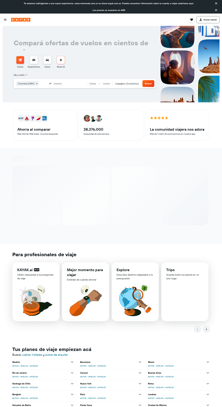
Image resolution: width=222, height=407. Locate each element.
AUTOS (15, 366)
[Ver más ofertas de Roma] (208, 384)
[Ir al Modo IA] (61, 60)
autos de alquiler (56, 355)
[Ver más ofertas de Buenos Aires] (208, 373)
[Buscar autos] (47, 60)
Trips (170, 271)
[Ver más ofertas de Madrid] (72, 362)
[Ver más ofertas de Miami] (208, 362)
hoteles (37, 355)
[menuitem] (20, 62)
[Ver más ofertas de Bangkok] (72, 394)
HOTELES (34, 366)
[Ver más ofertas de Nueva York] (140, 384)
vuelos (26, 355)
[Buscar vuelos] (20, 60)
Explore (123, 271)
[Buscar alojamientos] (34, 60)
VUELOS (24, 366)
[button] (216, 3)
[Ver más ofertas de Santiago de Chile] (72, 384)
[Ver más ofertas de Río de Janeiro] (72, 373)
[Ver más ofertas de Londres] (208, 394)
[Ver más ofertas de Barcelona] (140, 362)
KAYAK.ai (25, 270)
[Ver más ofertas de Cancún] (140, 373)
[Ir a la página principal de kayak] (20, 20)
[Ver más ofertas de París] (140, 394)
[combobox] (21, 75)
